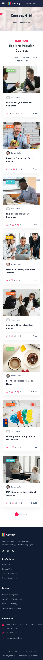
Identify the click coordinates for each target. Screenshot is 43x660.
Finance (26, 58)
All (7, 58)
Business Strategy (9, 604)
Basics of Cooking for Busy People (19, 160)
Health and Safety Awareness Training (20, 271)
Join (34, 3)
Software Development (11, 608)
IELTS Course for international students (21, 494)
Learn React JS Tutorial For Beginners (19, 104)
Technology (22, 61)
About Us (6, 564)
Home (15, 22)
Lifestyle (10, 405)
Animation (10, 71)
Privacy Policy (7, 569)
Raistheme (32, 651)
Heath (34, 58)
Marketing (10, 460)
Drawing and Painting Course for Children (20, 438)
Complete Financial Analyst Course (19, 327)
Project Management (10, 594)
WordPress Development (12, 599)
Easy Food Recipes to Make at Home (20, 382)
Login (28, 3)
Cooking (15, 58)
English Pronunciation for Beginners (18, 215)
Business (10, 126)
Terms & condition (9, 573)
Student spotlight (9, 578)
